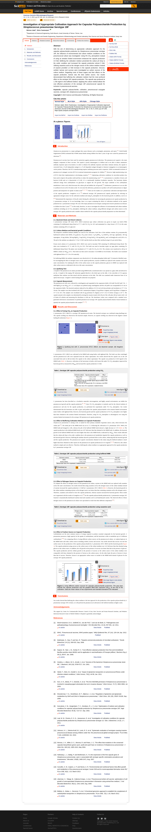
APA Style (83, 101)
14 (84, 403)
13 (85, 302)
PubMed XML (113, 53)
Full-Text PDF (113, 44)
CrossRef (51, 821)
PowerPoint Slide (108, 330)
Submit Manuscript (116, 2)
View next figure (104, 342)
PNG (100, 332)
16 (62, 538)
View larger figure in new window (112, 340)
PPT (100, 329)
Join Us (126, 2)
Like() (115, 69)
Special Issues (62, 11)
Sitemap (75, 821)
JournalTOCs (52, 828)
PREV (100, 582)
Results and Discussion (34, 55)
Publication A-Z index (32, 2)
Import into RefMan (86, 115)
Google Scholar (53, 818)
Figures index (114, 337)
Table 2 (121, 428)
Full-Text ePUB (113, 47)
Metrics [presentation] (34, 40)
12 (83, 302)
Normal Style (59, 101)
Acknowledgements (31, 62)
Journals (26, 823)
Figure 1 (68, 318)
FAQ (73, 826)
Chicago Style (95, 101)
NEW (100, 340)
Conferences (76, 11)
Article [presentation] (27, 40)
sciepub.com (19, 2)
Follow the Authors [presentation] (83, 40)
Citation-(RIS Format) (115, 57)
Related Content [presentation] (45, 40)
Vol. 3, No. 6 (27, 17)
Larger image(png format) (110, 332)
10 (54, 198)
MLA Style (71, 101)
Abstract (29, 45)
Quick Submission (92, 11)
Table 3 (105, 488)
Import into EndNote (73, 115)
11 (70, 206)
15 (113, 500)
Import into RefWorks (101, 115)
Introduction (30, 49)
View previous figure (109, 582)
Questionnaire (76, 828)
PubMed (107, 627)
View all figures (101, 141)
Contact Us (76, 818)
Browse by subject (46, 2)
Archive (50, 11)
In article (61, 627)
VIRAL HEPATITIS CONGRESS (58, 826)
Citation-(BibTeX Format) (116, 60)
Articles (106, 11)
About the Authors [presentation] (58, 40)
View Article (97, 627)
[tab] (26, 40)
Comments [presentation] (70, 40)
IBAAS (50, 823)
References (28, 66)
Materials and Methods (34, 52)
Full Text (28, 11)
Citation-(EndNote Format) (116, 63)
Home (39, 11)
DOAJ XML (112, 50)
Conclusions (30, 59)
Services (133, 2)
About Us (106, 2)
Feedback (75, 823)
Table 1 (63, 361)
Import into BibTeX (60, 115)
